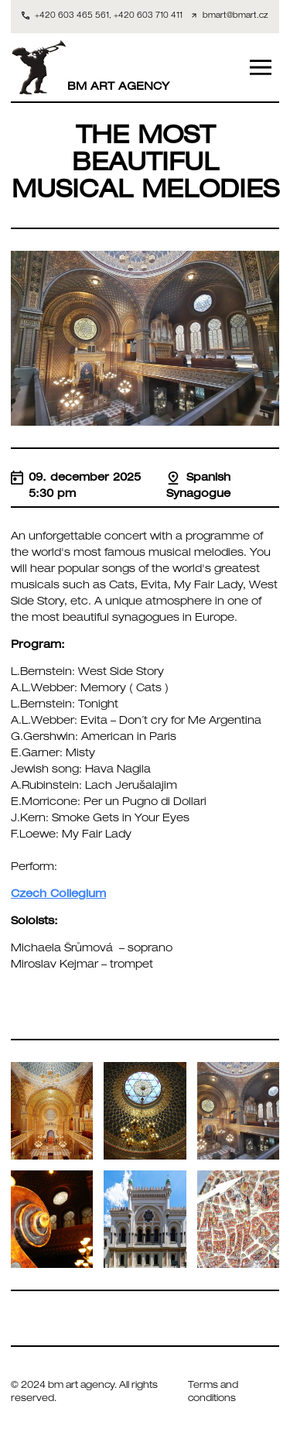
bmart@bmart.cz (235, 16)
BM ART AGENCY (90, 67)
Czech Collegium (58, 894)
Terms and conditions (213, 1393)
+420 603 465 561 (72, 16)
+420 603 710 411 (148, 16)
